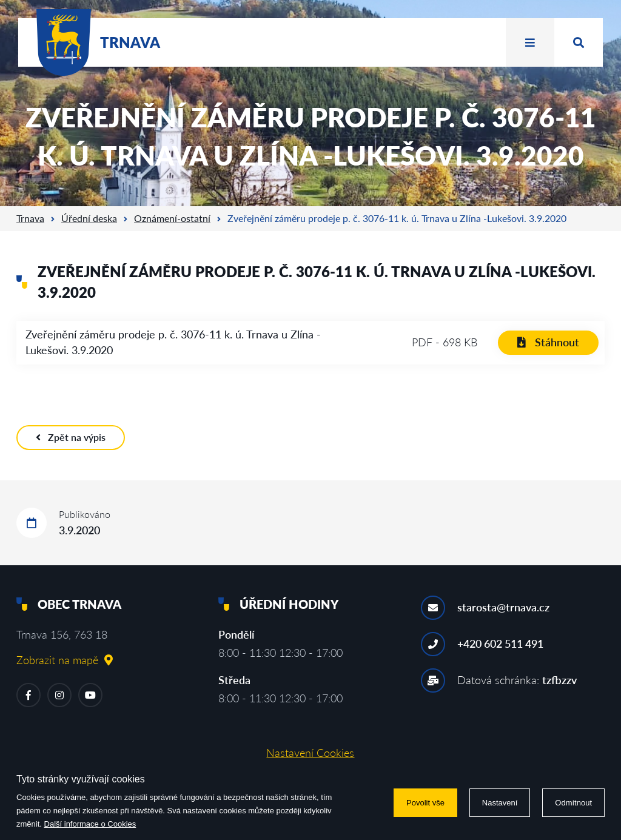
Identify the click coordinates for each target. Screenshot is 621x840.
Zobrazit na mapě (64, 660)
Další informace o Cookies (90, 823)
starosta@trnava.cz (503, 607)
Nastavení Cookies (310, 752)
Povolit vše (425, 802)
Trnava (30, 218)
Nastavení (500, 802)
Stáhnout (548, 342)
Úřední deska (89, 218)
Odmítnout (573, 802)
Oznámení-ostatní (172, 218)
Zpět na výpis (71, 437)
